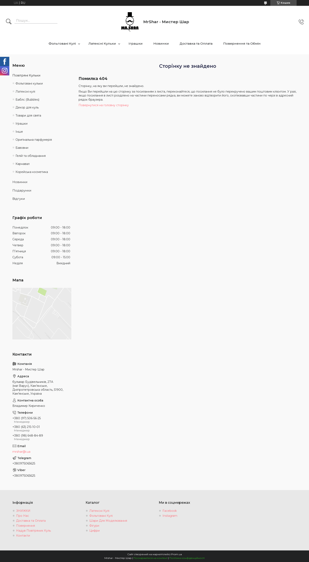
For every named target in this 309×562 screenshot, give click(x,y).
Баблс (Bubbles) (27, 99)
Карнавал (23, 164)
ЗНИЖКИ (23, 511)
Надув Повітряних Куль (33, 530)
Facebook (169, 511)
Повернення (25, 525)
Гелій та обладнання (31, 156)
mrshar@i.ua (21, 452)
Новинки (161, 43)
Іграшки (136, 43)
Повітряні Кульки (26, 75)
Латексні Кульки (102, 43)
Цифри (94, 530)
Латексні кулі (25, 91)
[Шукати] (8, 22)
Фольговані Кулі (62, 43)
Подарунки (21, 190)
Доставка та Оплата (196, 43)
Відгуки (18, 199)
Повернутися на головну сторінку (104, 105)
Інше (19, 131)
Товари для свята (28, 115)
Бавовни (22, 148)
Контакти (23, 535)
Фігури (94, 525)
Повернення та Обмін (242, 43)
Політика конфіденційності (187, 558)
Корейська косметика (32, 172)
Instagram (169, 516)
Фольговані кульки (29, 83)
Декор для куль (27, 107)
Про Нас (22, 516)
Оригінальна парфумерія (34, 140)
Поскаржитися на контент (150, 558)
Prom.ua (176, 554)
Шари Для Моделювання (108, 521)
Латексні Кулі (99, 511)
